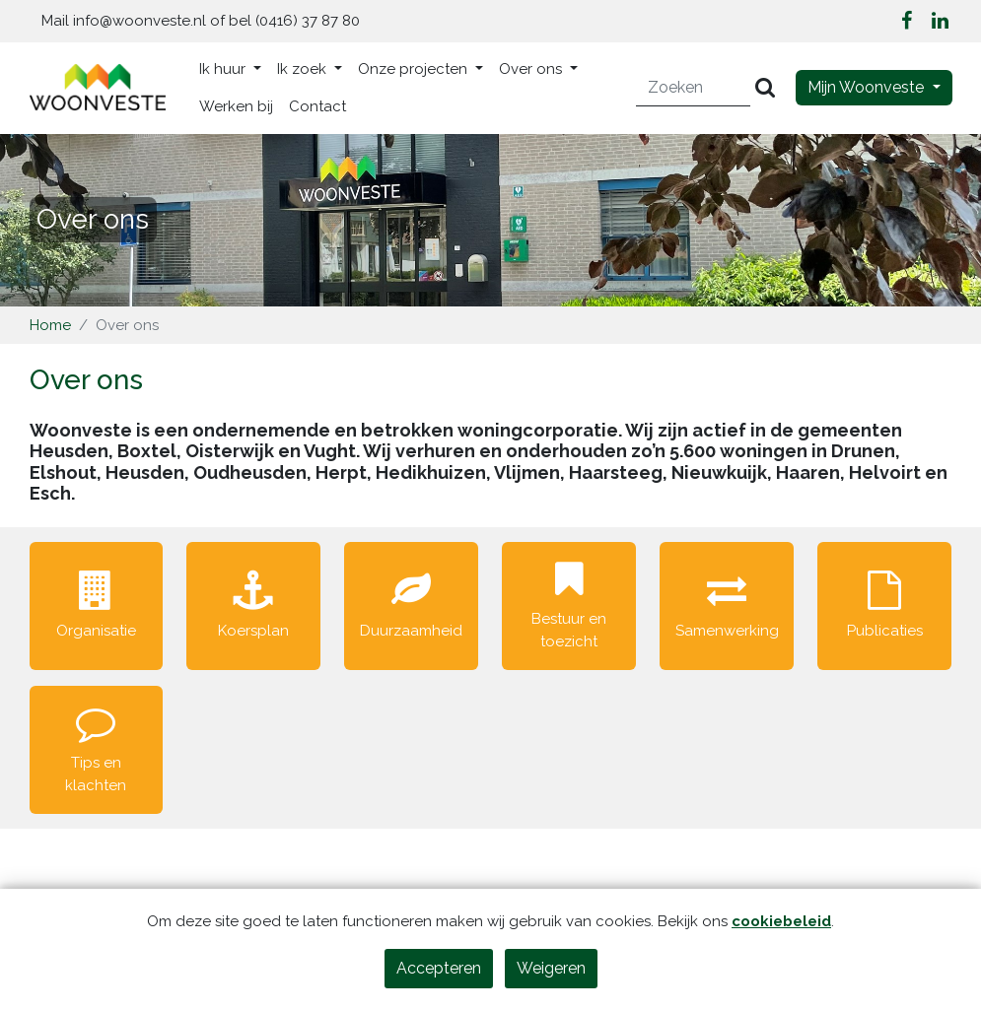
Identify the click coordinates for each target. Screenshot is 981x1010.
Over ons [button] (532, 69)
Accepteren (438, 968)
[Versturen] (765, 88)
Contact (317, 106)
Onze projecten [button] (414, 69)
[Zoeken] (694, 88)
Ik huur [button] (224, 69)
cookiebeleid (781, 921)
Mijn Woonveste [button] (867, 87)
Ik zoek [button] (303, 69)
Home (50, 325)
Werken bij (236, 106)
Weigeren (551, 968)
